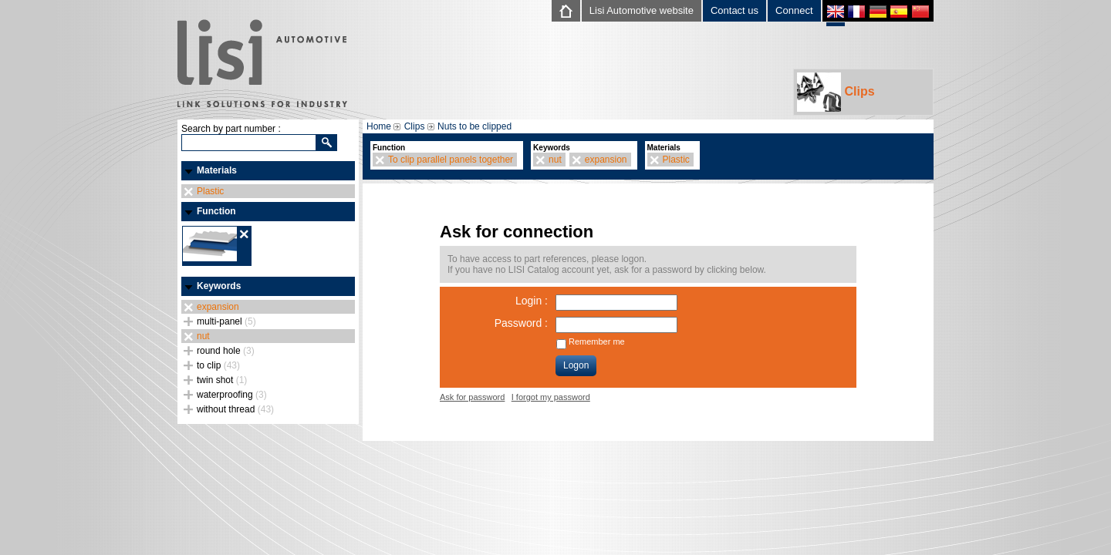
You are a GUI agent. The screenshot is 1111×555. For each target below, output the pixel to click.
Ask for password (472, 397)
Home (378, 126)
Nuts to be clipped (474, 126)
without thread (235, 409)
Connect (793, 10)
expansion (218, 306)
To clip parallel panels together (450, 159)
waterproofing (232, 394)
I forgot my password (551, 397)
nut (203, 336)
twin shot (222, 380)
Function (216, 211)
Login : (531, 300)
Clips (836, 92)
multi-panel (226, 321)
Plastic (210, 191)
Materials (217, 170)
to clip (218, 365)
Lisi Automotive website (641, 10)
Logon (576, 365)
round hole (226, 350)
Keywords (219, 286)
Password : (521, 323)
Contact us (734, 10)
